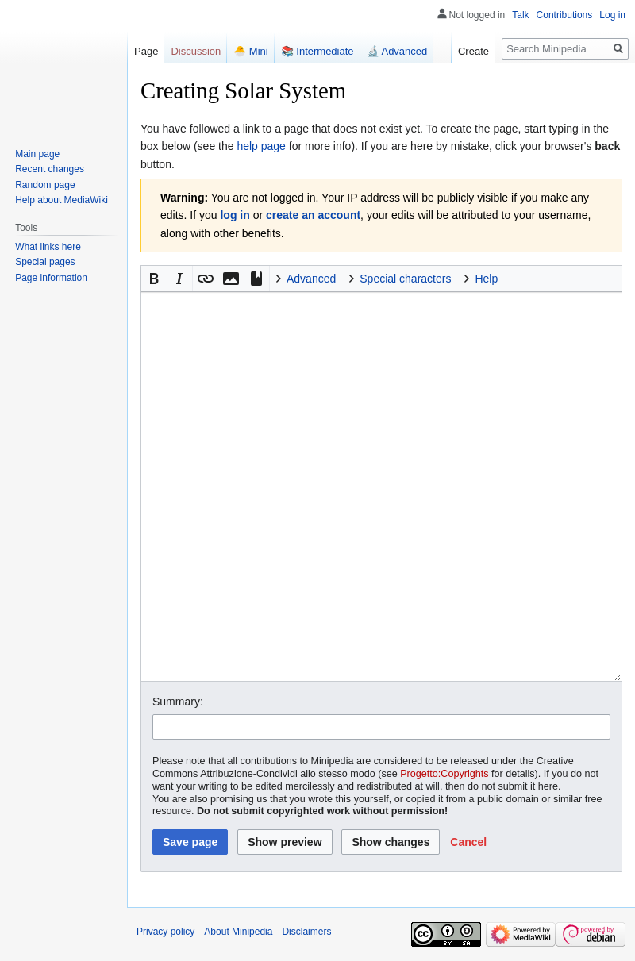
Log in (612, 15)
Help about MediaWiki (61, 200)
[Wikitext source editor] (381, 486)
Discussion (196, 51)
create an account (313, 215)
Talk (520, 15)
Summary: (177, 701)
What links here (48, 246)
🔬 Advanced (397, 51)
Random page (45, 184)
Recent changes (49, 169)
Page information (51, 277)
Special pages (45, 261)
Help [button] (486, 278)
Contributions (565, 15)
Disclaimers (306, 931)
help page (261, 146)
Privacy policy (165, 931)
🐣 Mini (250, 51)
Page (146, 51)
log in (234, 215)
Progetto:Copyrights (444, 773)
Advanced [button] (311, 278)
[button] (154, 278)
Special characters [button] (405, 278)
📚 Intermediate (317, 51)
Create (473, 51)
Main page (37, 154)
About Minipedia (238, 931)
